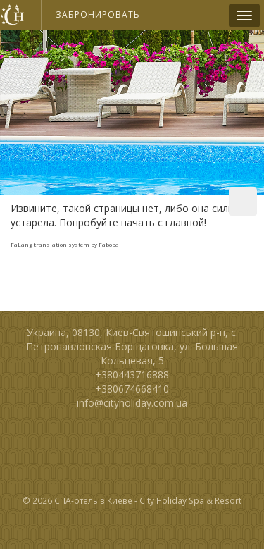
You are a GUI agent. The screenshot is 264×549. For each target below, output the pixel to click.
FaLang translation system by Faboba (65, 244)
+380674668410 (132, 388)
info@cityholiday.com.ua (132, 402)
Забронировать (98, 14)
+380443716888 (132, 374)
